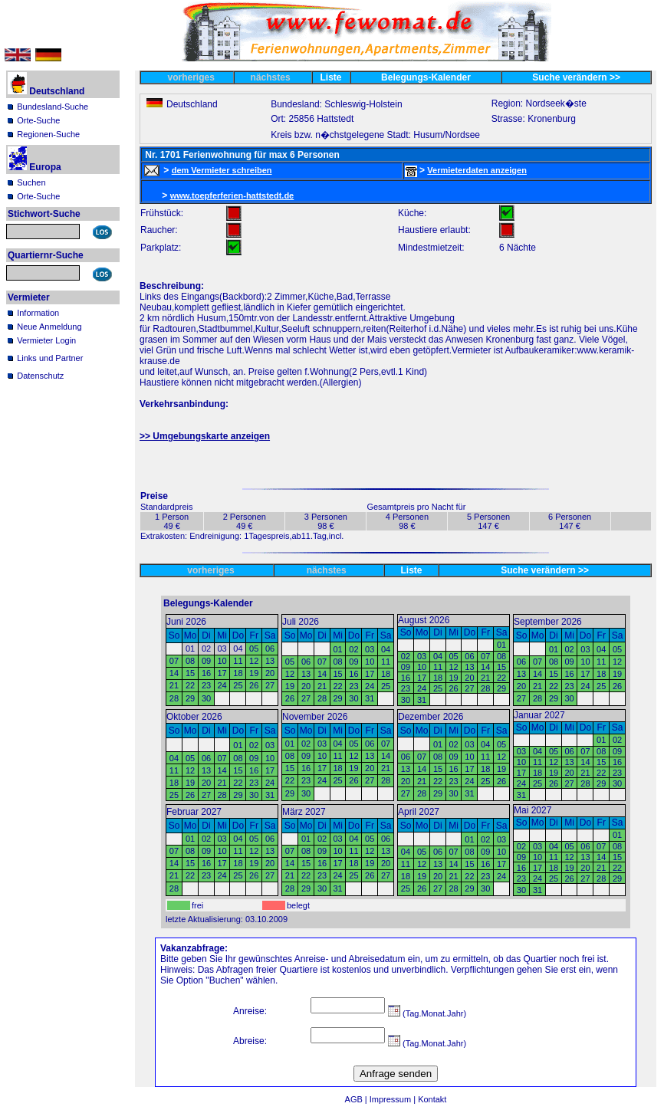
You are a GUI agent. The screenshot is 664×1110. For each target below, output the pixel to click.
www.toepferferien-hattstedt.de (232, 195)
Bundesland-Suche (52, 106)
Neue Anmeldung (49, 326)
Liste (331, 77)
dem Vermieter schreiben (222, 170)
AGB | (357, 1099)
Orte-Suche (38, 120)
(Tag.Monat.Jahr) (427, 1013)
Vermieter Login (46, 340)
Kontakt (432, 1099)
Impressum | (394, 1099)
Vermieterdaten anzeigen (477, 170)
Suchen (31, 182)
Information (38, 312)
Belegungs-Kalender (426, 77)
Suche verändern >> (576, 77)
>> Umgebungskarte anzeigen (205, 436)
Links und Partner (50, 358)
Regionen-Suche (48, 134)
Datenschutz (40, 375)
